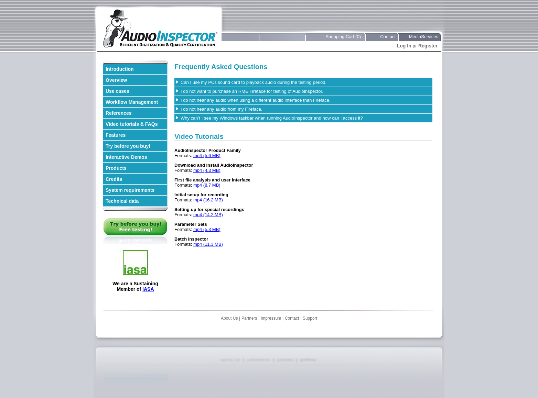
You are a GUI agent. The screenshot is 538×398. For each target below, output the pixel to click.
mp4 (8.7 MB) (206, 185)
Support (310, 318)
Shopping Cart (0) (343, 36)
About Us (229, 318)
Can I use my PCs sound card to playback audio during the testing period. (253, 82)
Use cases (117, 91)
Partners (249, 318)
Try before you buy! (128, 146)
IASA (148, 289)
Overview (116, 80)
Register (428, 45)
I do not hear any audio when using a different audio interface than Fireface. (256, 100)
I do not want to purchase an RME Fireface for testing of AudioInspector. (252, 91)
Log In (404, 45)
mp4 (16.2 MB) (208, 199)
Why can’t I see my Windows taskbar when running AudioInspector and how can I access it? (272, 118)
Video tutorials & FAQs (132, 124)
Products (116, 168)
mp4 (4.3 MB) (206, 170)
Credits (114, 179)
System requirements (130, 190)
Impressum (271, 318)
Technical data (122, 201)
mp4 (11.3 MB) (208, 244)
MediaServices (423, 36)
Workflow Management (132, 102)
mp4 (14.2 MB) (208, 214)
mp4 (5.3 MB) (206, 229)
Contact (388, 36)
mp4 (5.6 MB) (206, 155)
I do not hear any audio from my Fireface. (221, 109)
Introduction (120, 69)
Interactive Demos (126, 157)
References (119, 113)
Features (116, 135)
